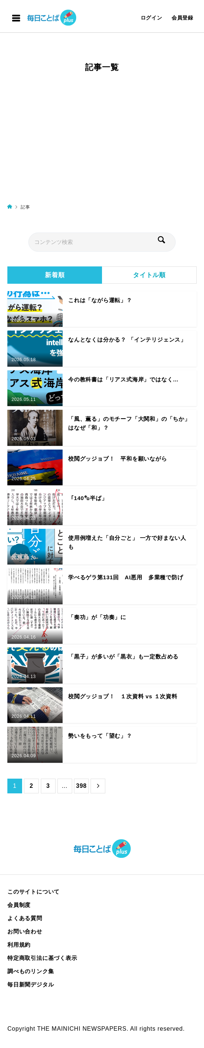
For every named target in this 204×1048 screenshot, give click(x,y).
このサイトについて (33, 891)
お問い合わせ (24, 931)
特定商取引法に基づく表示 (42, 958)
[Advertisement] (102, 141)
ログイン (151, 18)
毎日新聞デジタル (30, 984)
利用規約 (19, 945)
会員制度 (19, 905)
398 (81, 786)
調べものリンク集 (30, 971)
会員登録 (182, 18)
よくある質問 (24, 918)
